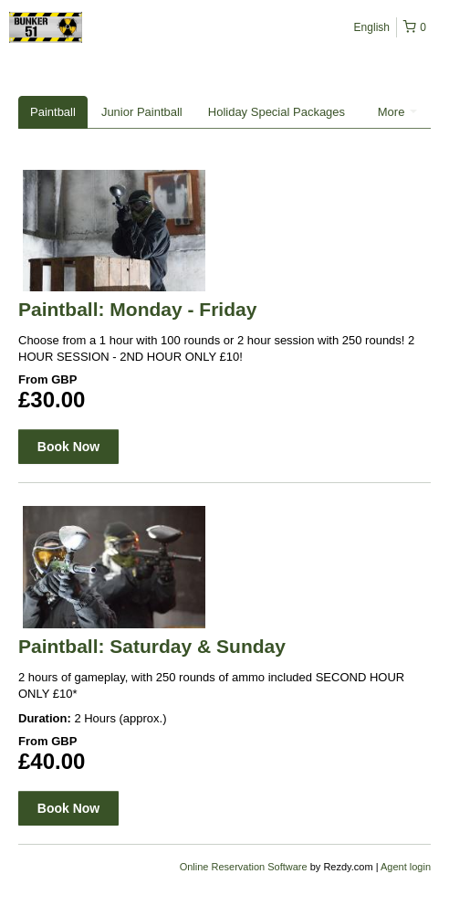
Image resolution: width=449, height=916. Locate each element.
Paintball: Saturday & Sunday (152, 646)
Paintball (53, 112)
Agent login (406, 866)
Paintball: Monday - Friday (137, 309)
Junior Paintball (142, 112)
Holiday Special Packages (276, 112)
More (397, 112)
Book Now (68, 446)
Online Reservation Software (244, 866)
